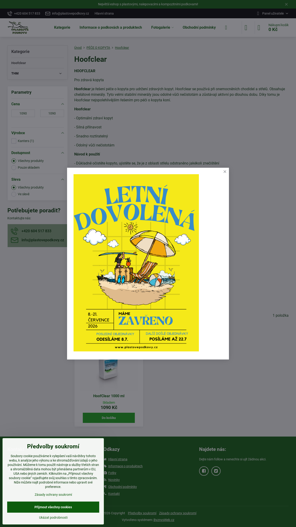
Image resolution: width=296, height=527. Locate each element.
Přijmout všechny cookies (53, 507)
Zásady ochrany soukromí (53, 494)
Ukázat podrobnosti (53, 517)
